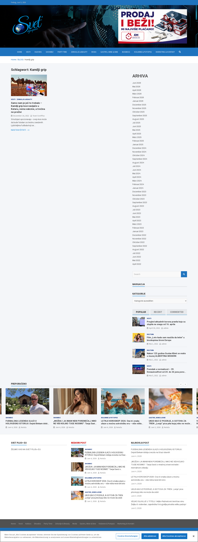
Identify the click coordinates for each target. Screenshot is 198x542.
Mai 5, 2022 (153, 375)
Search (184, 274)
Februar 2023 (138, 228)
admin (165, 328)
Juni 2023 (136, 213)
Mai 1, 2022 (153, 344)
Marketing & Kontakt (165, 52)
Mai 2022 (136, 260)
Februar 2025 (138, 141)
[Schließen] (194, 537)
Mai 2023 (136, 217)
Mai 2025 (136, 130)
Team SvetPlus (39, 115)
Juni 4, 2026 (12, 427)
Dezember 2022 (139, 235)
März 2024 (137, 181)
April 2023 (136, 221)
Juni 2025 (136, 126)
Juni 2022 (136, 257)
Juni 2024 (136, 170)
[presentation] (181, 384)
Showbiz (49, 52)
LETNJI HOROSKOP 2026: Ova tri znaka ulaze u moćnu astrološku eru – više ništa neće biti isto (121, 423)
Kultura (38, 52)
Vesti (28, 52)
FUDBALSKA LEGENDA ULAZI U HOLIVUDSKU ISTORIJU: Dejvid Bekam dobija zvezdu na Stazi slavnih (27, 423)
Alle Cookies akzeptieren (174, 537)
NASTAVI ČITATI (20, 130)
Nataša (23, 427)
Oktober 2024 (138, 155)
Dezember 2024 (139, 148)
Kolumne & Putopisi (143, 52)
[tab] (140, 312)
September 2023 (139, 202)
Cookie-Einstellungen (127, 537)
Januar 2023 (137, 231)
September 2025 (139, 116)
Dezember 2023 (139, 192)
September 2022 (139, 246)
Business (126, 52)
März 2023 (136, 224)
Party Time (62, 52)
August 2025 (138, 119)
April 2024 (136, 177)
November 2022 (139, 239)
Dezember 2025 (139, 105)
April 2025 (136, 134)
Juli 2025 (136, 123)
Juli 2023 (136, 210)
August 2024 (138, 163)
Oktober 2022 (138, 242)
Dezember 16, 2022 (21, 115)
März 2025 (136, 137)
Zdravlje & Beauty (79, 52)
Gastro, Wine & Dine (109, 52)
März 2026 (136, 94)
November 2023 (139, 195)
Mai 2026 (136, 87)
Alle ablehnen (150, 537)
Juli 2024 (136, 166)
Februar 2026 (138, 97)
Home (19, 52)
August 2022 (138, 250)
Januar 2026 (137, 101)
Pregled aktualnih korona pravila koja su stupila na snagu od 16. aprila (166, 323)
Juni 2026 (136, 83)
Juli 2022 (136, 253)
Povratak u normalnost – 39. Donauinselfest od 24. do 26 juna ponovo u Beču (167, 372)
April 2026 (136, 90)
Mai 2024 (136, 174)
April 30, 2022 (154, 328)
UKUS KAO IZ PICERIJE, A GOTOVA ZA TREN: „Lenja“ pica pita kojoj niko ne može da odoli (169, 423)
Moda (93, 52)
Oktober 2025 (138, 112)
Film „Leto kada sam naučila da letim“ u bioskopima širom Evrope (166, 338)
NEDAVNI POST (78, 442)
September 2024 (139, 159)
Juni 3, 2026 (155, 427)
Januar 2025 (137, 145)
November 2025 (139, 108)
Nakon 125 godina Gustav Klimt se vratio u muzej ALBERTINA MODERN (166, 354)
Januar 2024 (137, 188)
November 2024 (139, 152)
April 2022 (136, 264)
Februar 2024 (138, 184)
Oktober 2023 (138, 199)
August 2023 (138, 206)
